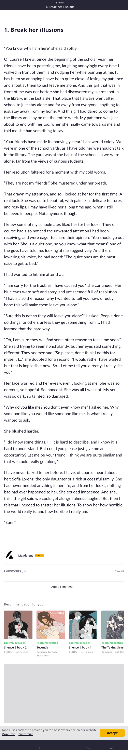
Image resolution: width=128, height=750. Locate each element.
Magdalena (25, 555)
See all (119, 571)
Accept (112, 733)
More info (8, 734)
